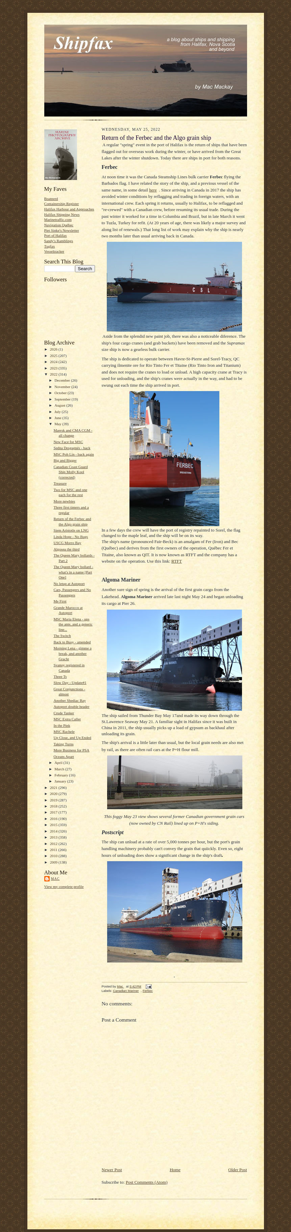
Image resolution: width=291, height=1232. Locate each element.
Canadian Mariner (126, 991)
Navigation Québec (59, 225)
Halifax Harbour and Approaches (69, 209)
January (60, 781)
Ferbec (148, 991)
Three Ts (60, 676)
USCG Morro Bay (67, 543)
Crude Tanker (63, 713)
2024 (54, 362)
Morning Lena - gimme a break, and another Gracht (72, 653)
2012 (54, 844)
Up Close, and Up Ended (72, 738)
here (152, 189)
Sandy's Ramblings (58, 241)
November (62, 387)
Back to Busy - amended (72, 642)
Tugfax (49, 246)
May (58, 424)
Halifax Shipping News (62, 214)
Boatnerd (51, 199)
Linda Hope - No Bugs (70, 537)
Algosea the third (66, 549)
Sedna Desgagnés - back (71, 448)
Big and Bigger (64, 460)
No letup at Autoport (68, 584)
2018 (54, 806)
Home (175, 1169)
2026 (54, 349)
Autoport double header (71, 706)
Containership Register (61, 204)
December (62, 380)
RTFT (176, 561)
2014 (54, 831)
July (58, 412)
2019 (54, 800)
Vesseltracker (54, 251)
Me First (59, 601)
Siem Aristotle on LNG (71, 530)
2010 (54, 856)
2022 (54, 374)
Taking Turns (63, 744)
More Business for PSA (71, 750)
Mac (55, 878)
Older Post (237, 1169)
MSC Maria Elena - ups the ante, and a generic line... (72, 624)
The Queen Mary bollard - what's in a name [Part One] (73, 572)
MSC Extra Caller (67, 719)
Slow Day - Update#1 (69, 683)
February (61, 775)
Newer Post (112, 1169)
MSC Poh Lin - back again (73, 454)
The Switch (62, 636)
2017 (54, 812)
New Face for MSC (68, 442)
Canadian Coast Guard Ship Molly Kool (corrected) (70, 472)
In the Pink (61, 725)
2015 (54, 825)
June (58, 418)
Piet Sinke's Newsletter (61, 230)
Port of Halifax (55, 235)
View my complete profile (64, 886)
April (58, 763)
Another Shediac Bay (69, 700)
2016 (54, 819)
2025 (54, 356)
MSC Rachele (63, 731)
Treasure (60, 483)
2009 (54, 862)
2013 (54, 837)
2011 (54, 850)
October (61, 393)
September (63, 399)
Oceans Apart (63, 756)
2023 (54, 368)
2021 (54, 788)
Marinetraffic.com (58, 219)
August (60, 405)
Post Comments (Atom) (147, 1182)
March (59, 769)
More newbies (64, 501)
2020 (54, 794)
